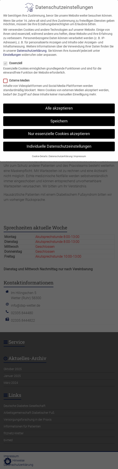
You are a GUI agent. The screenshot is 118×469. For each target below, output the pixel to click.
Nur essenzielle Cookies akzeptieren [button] (59, 129)
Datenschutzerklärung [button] (60, 151)
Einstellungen (12, 50)
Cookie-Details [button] (39, 151)
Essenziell (14, 58)
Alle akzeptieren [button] (59, 104)
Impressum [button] (80, 151)
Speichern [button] (59, 116)
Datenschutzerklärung (32, 46)
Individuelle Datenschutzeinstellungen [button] (59, 142)
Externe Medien (18, 76)
